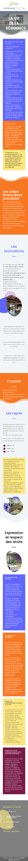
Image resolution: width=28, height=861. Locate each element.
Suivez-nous (10, 827)
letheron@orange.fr (12, 822)
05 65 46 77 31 (11, 811)
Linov (14, 859)
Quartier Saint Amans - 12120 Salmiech (14, 816)
